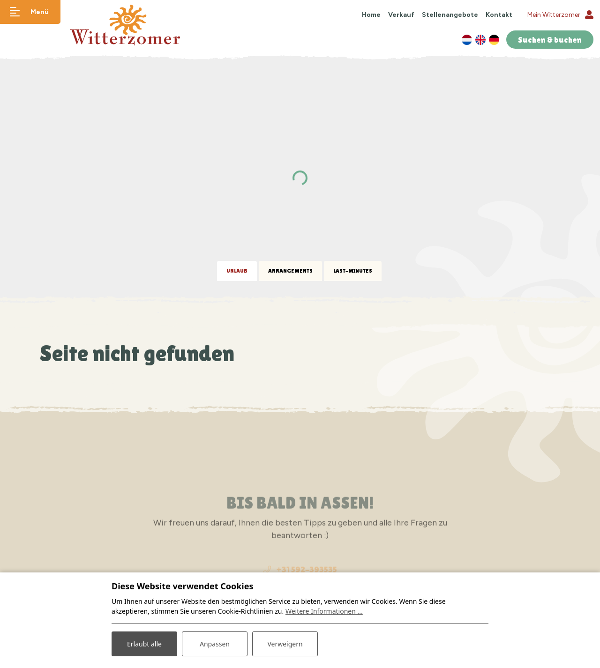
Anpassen (215, 643)
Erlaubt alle (144, 643)
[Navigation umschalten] (30, 12)
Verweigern (284, 643)
